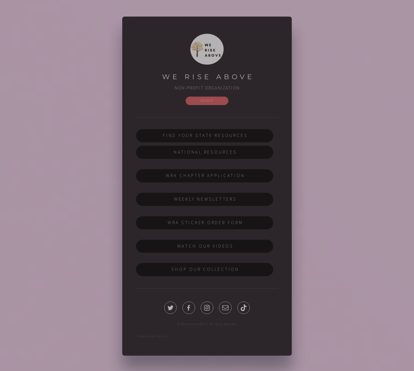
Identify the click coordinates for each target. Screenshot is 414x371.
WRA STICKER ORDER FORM (205, 223)
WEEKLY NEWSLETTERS (205, 200)
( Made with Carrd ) (152, 337)
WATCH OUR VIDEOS (205, 247)
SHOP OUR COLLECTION (205, 270)
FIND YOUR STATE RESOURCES (205, 136)
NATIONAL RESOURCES (205, 153)
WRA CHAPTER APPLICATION (205, 176)
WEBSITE (207, 101)
